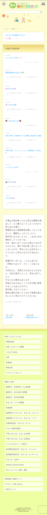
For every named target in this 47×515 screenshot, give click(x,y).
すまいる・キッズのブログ (32, 62)
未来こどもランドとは (13, 336)
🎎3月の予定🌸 (10, 182)
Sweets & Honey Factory (15, 465)
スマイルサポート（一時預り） (17, 444)
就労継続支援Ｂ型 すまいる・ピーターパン (22, 454)
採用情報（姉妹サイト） (14, 479)
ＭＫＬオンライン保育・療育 (16, 470)
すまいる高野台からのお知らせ (14, 110)
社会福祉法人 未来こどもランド (23, 509)
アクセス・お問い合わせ (14, 484)
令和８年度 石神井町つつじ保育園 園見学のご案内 (23, 136)
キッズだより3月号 (11, 167)
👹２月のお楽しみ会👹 (13, 121)
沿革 (7, 357)
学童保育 (9, 408)
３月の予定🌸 (10, 198)
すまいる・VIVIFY (12, 460)
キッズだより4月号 (11, 58)
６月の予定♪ (8, 317)
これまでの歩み (11, 352)
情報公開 (9, 367)
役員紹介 (9, 362)
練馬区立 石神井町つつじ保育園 (18, 387)
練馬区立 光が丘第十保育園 (16, 392)
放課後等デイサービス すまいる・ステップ (22, 413)
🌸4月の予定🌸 (10, 89)
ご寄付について (10, 489)
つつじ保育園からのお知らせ (14, 140)
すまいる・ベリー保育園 (15, 402)
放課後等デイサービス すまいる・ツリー (21, 418)
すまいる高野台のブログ (31, 109)
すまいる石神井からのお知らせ (14, 77)
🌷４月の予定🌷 (11, 105)
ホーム (6, 29)
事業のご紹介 (9, 382)
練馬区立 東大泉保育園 (15, 397)
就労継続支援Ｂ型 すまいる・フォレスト (21, 449)
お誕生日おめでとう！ (32, 317)
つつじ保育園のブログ (30, 140)
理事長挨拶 (10, 342)
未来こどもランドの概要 (15, 347)
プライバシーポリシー (14, 373)
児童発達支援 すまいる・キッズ (18, 423)
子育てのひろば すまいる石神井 (18, 434)
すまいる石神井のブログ (16, 35)
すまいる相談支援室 (13, 428)
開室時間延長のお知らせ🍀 (14, 73)
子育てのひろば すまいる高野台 (18, 439)
